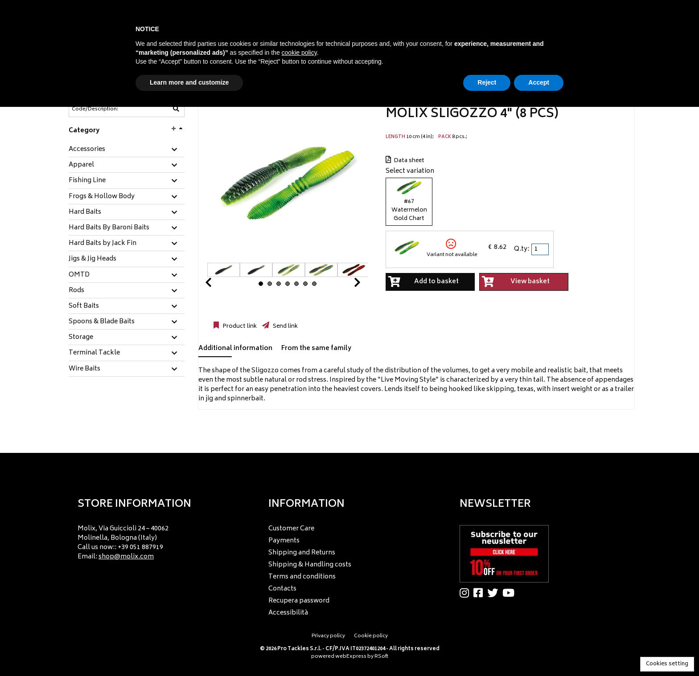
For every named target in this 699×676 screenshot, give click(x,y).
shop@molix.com (126, 556)
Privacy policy (328, 636)
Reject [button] (486, 82)
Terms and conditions (302, 576)
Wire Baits (84, 369)
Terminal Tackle (94, 353)
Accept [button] (538, 82)
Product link (239, 326)
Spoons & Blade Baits (102, 322)
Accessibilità (288, 613)
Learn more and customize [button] (189, 82)
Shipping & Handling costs (309, 564)
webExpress (350, 656)
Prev (219, 284)
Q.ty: (521, 249)
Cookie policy (371, 636)
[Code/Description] (104, 109)
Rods (76, 291)
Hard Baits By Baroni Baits (109, 228)
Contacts (282, 589)
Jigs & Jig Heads (92, 259)
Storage (81, 338)
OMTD (79, 275)
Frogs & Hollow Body (102, 197)
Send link (284, 326)
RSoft (381, 656)
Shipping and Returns (301, 552)
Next (346, 284)
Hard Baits (85, 212)
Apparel (81, 165)
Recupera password (298, 601)
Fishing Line (87, 181)
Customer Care (291, 528)
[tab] (127, 150)
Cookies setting (667, 664)
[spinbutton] (540, 249)
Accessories (87, 150)
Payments (284, 540)
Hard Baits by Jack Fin (102, 244)
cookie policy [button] (299, 52)
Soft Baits (84, 306)
